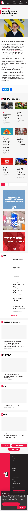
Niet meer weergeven (10, 504)
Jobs (6, 445)
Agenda (14, 462)
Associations (15, 477)
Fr (26, 2)
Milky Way (14, 459)
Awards (14, 481)
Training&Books (16, 483)
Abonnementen (20, 445)
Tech (13, 485)
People (13, 479)
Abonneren (21, 2)
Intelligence (15, 472)
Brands (13, 470)
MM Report (14, 461)
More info (14, 315)
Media (13, 474)
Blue (13, 487)
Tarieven (15, 449)
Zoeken (14, 2)
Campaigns (15, 456)
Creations (14, 476)
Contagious (16, 51)
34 (25, 184)
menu (8, 2)
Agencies (14, 468)
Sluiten (21, 507)
